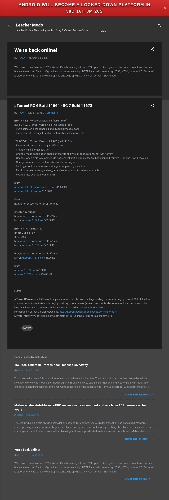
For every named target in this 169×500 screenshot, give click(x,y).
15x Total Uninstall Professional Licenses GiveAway (51, 365)
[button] (152, 49)
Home (102, 30)
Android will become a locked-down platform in (84, 4)
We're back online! (35, 50)
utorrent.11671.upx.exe (27, 274)
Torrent (27, 328)
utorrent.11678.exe (32, 257)
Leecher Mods (29, 25)
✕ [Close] (164, 8)
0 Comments (50, 112)
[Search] (159, 26)
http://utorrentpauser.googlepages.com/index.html (88, 311)
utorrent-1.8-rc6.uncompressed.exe (34, 187)
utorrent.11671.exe (32, 245)
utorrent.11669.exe (32, 220)
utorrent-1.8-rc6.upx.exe (28, 191)
